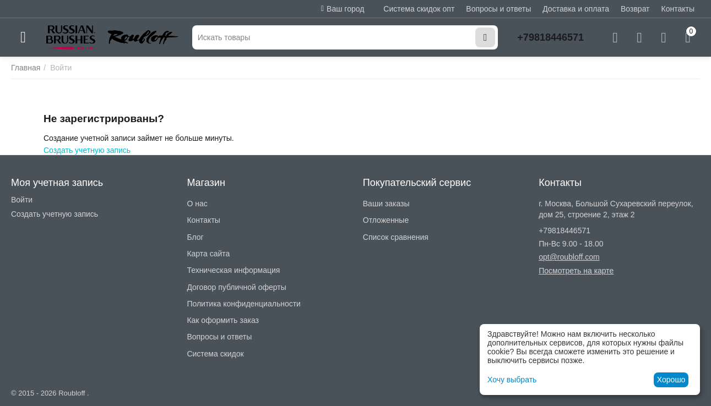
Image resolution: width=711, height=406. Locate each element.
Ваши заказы (386, 203)
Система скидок (215, 353)
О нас (197, 203)
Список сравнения (395, 237)
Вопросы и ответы (498, 8)
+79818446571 (550, 37)
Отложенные (386, 220)
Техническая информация (233, 270)
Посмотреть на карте (576, 270)
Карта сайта (208, 253)
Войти (21, 199)
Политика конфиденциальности (244, 303)
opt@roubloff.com (569, 257)
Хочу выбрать (511, 379)
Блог (195, 237)
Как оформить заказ (223, 320)
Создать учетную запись (87, 150)
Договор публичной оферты (236, 287)
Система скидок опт (418, 8)
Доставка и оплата (575, 8)
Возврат (635, 8)
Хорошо (671, 379)
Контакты (677, 8)
